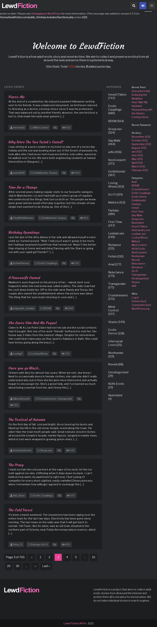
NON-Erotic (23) (116, 385)
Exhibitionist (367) (116, 172)
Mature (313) (116, 202)
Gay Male (137, 214)
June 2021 (137, 154)
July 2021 (137, 151)
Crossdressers (47, 398)
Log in (135, 297)
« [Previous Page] (31, 557)
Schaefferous (21, 262)
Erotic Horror (139, 196)
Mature (136, 240)
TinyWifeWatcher (23, 217)
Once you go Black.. (24, 368)
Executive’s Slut (141, 90)
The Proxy (16, 464)
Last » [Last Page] (46, 565)
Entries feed (139, 300)
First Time (138, 211)
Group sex (46, 449)
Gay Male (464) (114, 142)
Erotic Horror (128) (116, 331)
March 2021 (138, 166)
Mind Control (40, 127)
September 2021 (141, 143)
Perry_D (17, 544)
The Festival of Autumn (26, 419)
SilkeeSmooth (21, 398)
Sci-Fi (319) (115, 194)
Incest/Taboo (139, 226)
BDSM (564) (116, 120)
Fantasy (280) (113, 211)
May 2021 (137, 158)
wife (134, 285)
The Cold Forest (20, 509)
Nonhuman (138, 255)
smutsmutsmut (22, 449)
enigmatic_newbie (23, 307)
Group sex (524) (115, 130)
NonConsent (139, 252)
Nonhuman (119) (115, 354)
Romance (137, 266)
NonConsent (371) (117, 161)
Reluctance (138, 263)
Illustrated (138, 222)
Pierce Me (16, 96)
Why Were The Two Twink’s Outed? (35, 141)
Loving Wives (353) (116, 184)
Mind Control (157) (113, 310)
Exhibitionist (40, 172)
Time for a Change (22, 187)
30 (17, 565)
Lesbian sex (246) (116, 234)
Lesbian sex (139, 233)
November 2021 (141, 136)
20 (8, 565)
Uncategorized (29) (117, 373)
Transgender (64, 398)
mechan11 (19, 127)
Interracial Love (141, 229)
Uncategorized (140, 278)
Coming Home (140, 116)
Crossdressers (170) (117, 296)
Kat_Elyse (19, 495)
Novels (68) (115, 364)
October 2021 (140, 140)
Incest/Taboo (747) (117, 96)
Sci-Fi (44, 544)
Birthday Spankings (24, 232)
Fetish (135, 207)
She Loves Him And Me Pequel (32, 322)
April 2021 (137, 162)
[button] (133, 5)
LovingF (18, 353)
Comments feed (141, 304)
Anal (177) (114, 264)
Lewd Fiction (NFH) (74, 623)
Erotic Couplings (47, 262)
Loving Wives (39, 353)
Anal (134, 181)
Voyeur (53, 172)
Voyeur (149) (116, 321)
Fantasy (35, 544)
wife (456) (114, 151)
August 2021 (139, 147)
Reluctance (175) (116, 273)
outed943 (19, 172)
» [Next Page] (35, 565)
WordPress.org (141, 308)
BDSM (47, 307)
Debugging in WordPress (46, 13)
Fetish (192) (115, 256)
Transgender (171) (117, 285)
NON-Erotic (138, 248)
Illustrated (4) (115, 396)
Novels (136, 259)
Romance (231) (114, 246)
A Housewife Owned (24, 277)
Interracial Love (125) (115, 342)
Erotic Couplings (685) (115, 109)
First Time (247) (115, 223)
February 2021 (140, 169)
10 (93, 557)
